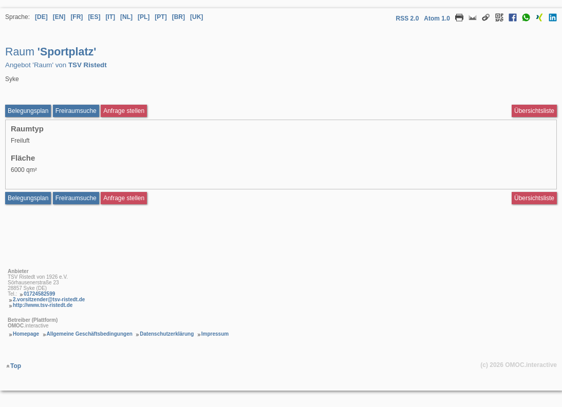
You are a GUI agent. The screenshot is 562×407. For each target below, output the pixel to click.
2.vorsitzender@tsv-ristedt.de (49, 299)
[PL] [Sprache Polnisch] (143, 17)
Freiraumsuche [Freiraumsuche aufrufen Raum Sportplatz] (76, 110)
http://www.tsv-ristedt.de (42, 305)
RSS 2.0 (407, 18)
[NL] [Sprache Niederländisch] (126, 17)
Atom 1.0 (437, 18)
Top (15, 366)
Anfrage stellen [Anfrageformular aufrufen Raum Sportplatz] (123, 110)
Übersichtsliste (534, 110)
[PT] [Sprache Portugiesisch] (160, 17)
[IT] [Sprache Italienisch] (110, 17)
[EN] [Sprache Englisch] (59, 17)
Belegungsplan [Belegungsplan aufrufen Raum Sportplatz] (28, 110)
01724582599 (39, 294)
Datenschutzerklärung (167, 334)
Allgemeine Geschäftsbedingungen (90, 334)
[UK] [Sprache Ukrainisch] (196, 17)
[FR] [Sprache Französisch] (76, 17)
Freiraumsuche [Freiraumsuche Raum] (76, 198)
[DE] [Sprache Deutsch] (41, 17)
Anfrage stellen (123, 198)
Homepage (26, 334)
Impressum (215, 334)
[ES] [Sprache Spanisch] (94, 17)
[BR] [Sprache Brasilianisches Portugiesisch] (178, 17)
